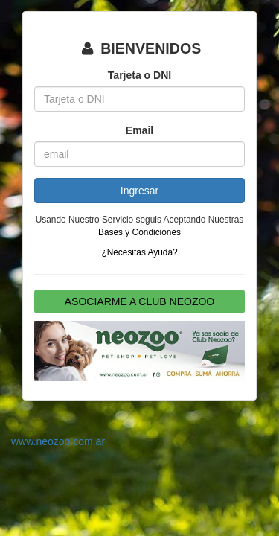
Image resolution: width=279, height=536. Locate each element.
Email (139, 130)
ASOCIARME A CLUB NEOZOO (140, 301)
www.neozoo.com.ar (58, 441)
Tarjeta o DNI (139, 75)
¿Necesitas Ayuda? (139, 252)
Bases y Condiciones (139, 232)
